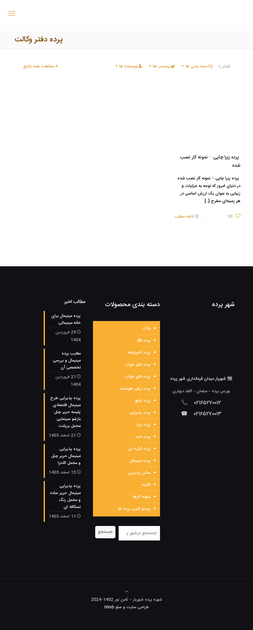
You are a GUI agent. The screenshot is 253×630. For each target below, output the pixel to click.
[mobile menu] (11, 14)
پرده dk (144, 340)
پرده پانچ (143, 400)
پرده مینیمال (140, 460)
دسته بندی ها (197, 66)
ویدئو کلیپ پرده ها (134, 508)
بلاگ (147, 328)
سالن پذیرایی (139, 472)
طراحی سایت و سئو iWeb (126, 607)
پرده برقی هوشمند (135, 388)
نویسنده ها (128, 66)
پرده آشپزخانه (139, 352)
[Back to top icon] (127, 592)
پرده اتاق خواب (138, 364)
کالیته (146, 484)
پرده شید (143, 436)
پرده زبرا (144, 424)
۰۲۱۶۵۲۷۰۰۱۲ (207, 402)
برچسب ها (161, 66)
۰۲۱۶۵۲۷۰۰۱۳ (207, 414)
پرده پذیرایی (140, 412)
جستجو (105, 532)
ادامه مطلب (184, 216)
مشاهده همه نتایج (41, 66)
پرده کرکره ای (139, 448)
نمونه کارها (142, 496)
